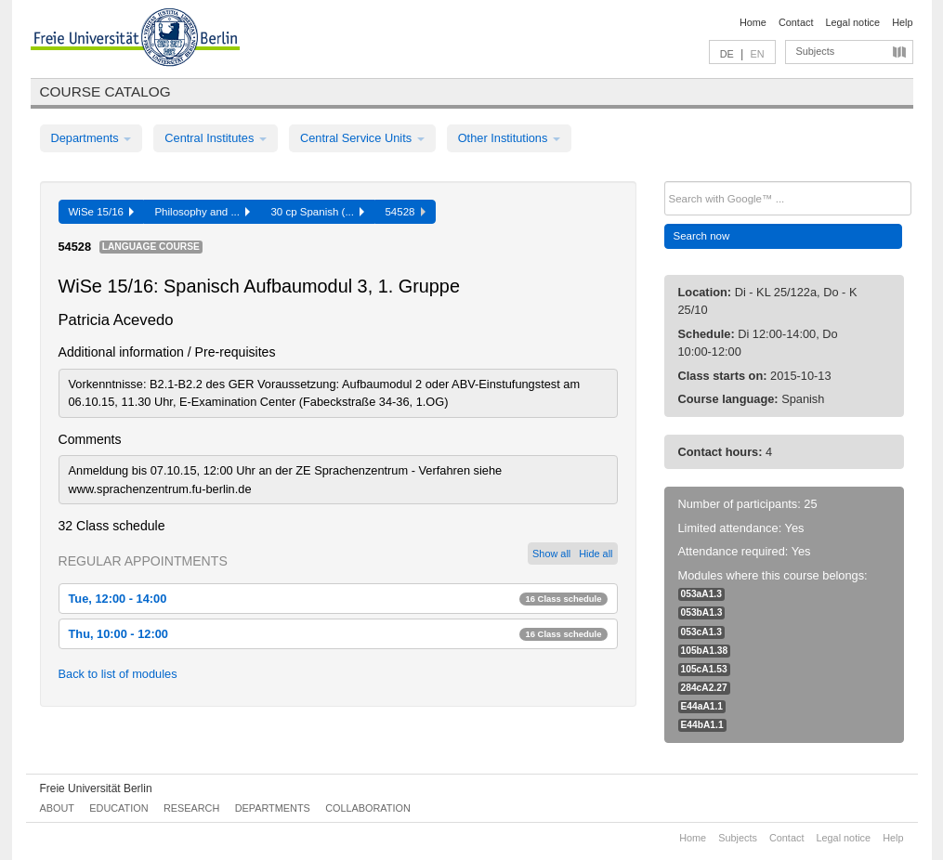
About (57, 808)
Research (191, 808)
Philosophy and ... (202, 211)
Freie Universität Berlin (96, 788)
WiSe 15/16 (102, 211)
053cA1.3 (701, 632)
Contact (796, 22)
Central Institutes (215, 138)
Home (753, 22)
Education (118, 808)
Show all (551, 553)
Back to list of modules (118, 674)
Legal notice (852, 22)
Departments (91, 138)
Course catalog (105, 91)
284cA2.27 (704, 688)
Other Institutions (509, 138)
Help (902, 22)
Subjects (815, 51)
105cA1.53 (704, 669)
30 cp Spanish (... (317, 211)
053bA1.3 (702, 612)
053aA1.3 (701, 594)
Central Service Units (362, 138)
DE (727, 53)
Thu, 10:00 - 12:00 (338, 634)
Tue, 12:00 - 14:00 (338, 599)
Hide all (595, 553)
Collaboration (368, 808)
